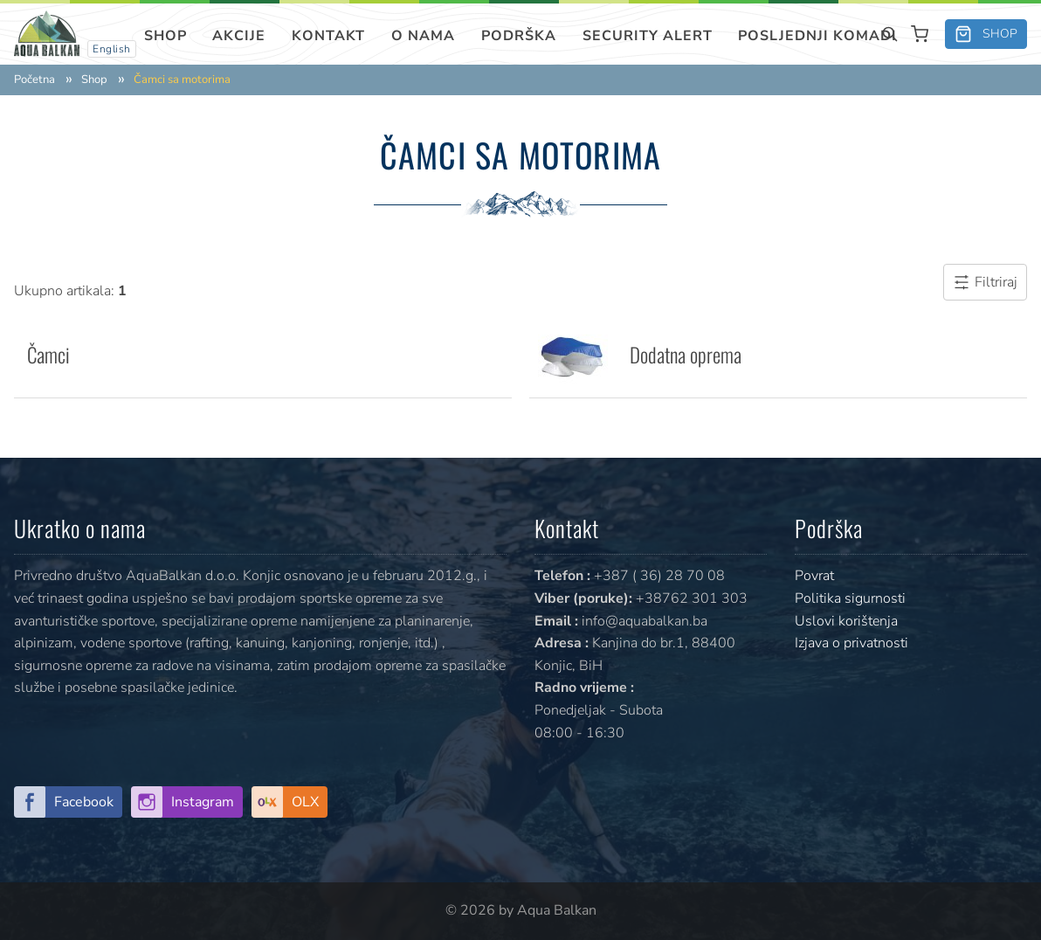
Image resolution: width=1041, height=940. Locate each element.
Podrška (518, 35)
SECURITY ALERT (648, 35)
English (112, 49)
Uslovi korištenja (846, 621)
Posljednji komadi (817, 35)
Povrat (814, 575)
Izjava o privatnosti (851, 643)
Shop (165, 35)
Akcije (238, 35)
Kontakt (328, 35)
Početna (34, 79)
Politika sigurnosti (850, 598)
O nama (423, 35)
